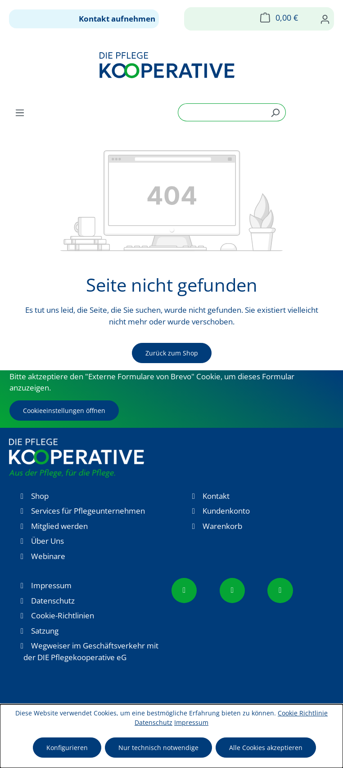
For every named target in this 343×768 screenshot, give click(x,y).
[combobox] (221, 112)
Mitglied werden (59, 526)
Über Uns (47, 541)
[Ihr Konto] (325, 19)
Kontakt (216, 496)
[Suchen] (275, 112)
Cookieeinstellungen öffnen (64, 410)
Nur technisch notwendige (158, 747)
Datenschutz (53, 600)
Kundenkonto (226, 511)
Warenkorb (222, 526)
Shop (40, 496)
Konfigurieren (67, 747)
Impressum (51, 585)
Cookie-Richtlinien (62, 615)
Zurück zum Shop (171, 353)
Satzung (45, 631)
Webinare (48, 556)
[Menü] (20, 112)
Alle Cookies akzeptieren (265, 747)
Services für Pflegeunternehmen (88, 511)
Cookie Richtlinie (303, 713)
